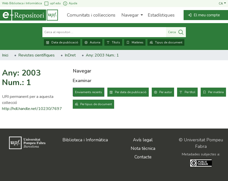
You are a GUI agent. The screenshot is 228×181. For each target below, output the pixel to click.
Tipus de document (165, 42)
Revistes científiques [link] (36, 55)
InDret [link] (70, 55)
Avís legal (143, 140)
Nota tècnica (143, 148)
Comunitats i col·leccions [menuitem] (91, 15)
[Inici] (29, 15)
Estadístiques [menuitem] (161, 15)
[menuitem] (131, 15)
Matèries (134, 42)
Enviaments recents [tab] (88, 92)
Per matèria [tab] (216, 92)
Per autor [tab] (165, 92)
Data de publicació (62, 42)
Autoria (92, 42)
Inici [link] (5, 55)
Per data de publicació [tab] (130, 92)
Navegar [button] (130, 15)
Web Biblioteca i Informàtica (22, 3)
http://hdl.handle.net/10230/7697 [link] (32, 108)
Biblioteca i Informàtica (85, 140)
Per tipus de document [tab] (96, 104)
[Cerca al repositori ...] (104, 32)
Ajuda (70, 3)
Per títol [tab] (190, 92)
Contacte (142, 157)
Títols (113, 42)
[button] (222, 3)
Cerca (176, 32)
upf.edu (52, 3)
